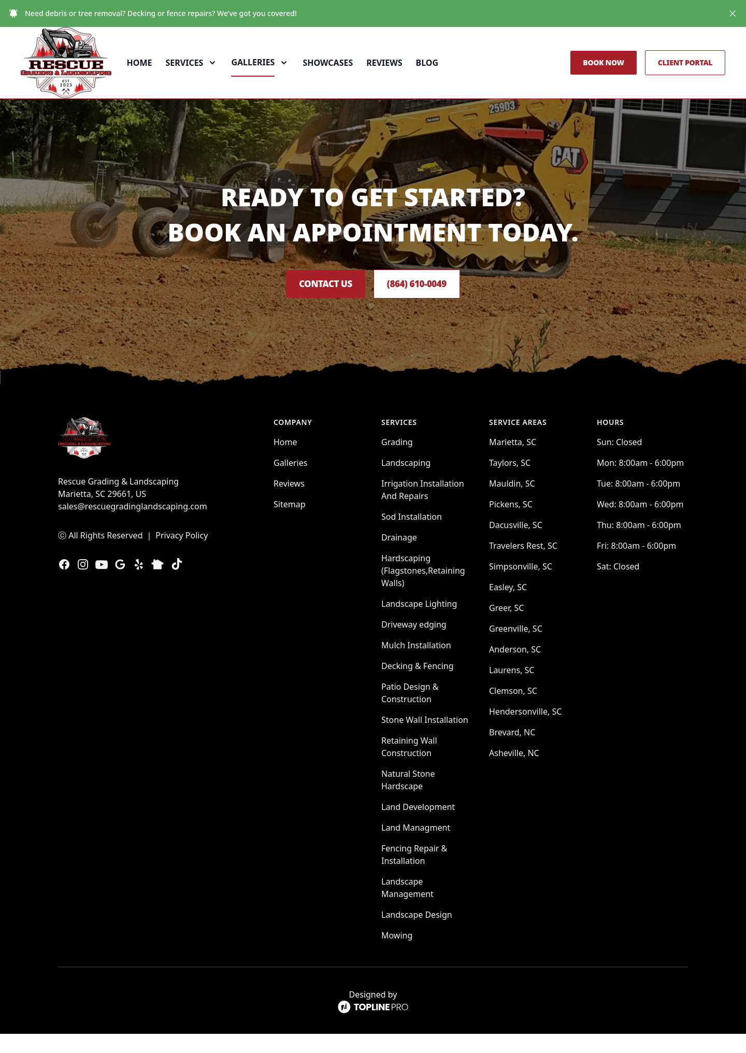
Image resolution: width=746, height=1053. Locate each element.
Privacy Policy (181, 554)
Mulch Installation (416, 664)
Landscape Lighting (419, 623)
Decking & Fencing (417, 685)
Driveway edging (414, 643)
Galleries (290, 482)
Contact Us (316, 303)
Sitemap (290, 523)
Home (163, 72)
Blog (451, 72)
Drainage (399, 556)
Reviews (408, 72)
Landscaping (406, 482)
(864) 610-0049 (426, 303)
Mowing (396, 954)
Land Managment (415, 846)
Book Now (603, 72)
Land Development (418, 826)
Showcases (352, 72)
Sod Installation (411, 536)
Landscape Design (416, 934)
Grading (397, 461)
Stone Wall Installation (424, 739)
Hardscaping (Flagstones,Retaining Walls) (423, 590)
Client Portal (685, 72)
